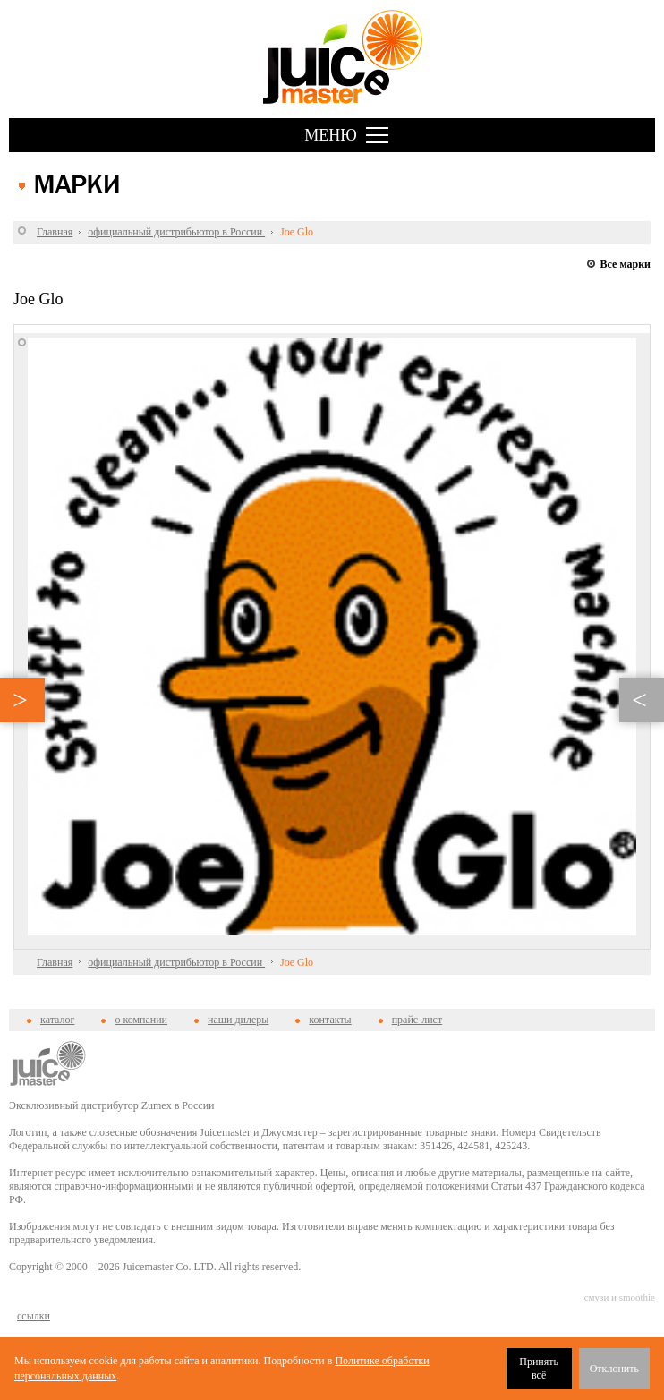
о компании (141, 1019)
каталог (57, 1019)
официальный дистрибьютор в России (176, 232)
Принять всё (538, 1368)
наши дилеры (238, 1019)
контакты (330, 1019)
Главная (54, 232)
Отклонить (614, 1368)
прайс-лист (417, 1019)
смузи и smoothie (619, 1297)
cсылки (33, 1316)
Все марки (625, 264)
